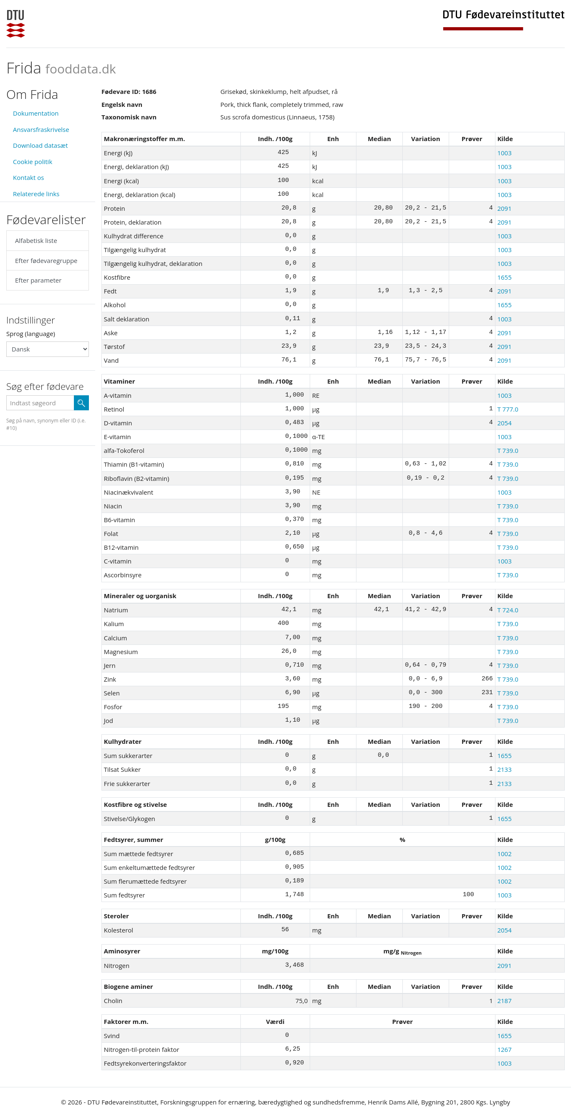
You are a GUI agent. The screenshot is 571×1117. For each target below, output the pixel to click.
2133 (504, 769)
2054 (504, 423)
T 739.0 (507, 450)
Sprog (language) (30, 333)
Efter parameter (38, 280)
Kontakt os (28, 177)
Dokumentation (36, 113)
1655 (504, 277)
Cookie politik (32, 161)
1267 (504, 1049)
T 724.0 (507, 610)
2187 (504, 1000)
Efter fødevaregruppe (46, 260)
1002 (504, 853)
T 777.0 (507, 409)
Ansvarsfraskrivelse (41, 129)
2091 (504, 208)
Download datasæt (40, 145)
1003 (504, 153)
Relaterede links (36, 194)
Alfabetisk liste (36, 240)
